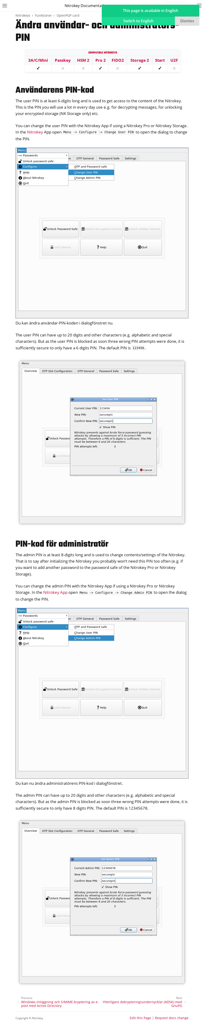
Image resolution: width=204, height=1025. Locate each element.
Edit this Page (140, 1018)
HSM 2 (83, 60)
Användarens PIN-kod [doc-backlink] (55, 90)
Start (160, 60)
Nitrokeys (23, 15)
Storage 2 (139, 60)
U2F (174, 60)
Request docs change (171, 1018)
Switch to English (138, 20)
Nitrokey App (55, 592)
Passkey (63, 60)
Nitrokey (35, 132)
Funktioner (43, 15)
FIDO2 (118, 60)
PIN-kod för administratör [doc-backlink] (62, 544)
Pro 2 (100, 60)
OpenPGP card (68, 15)
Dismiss (187, 20)
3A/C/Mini (38, 60)
